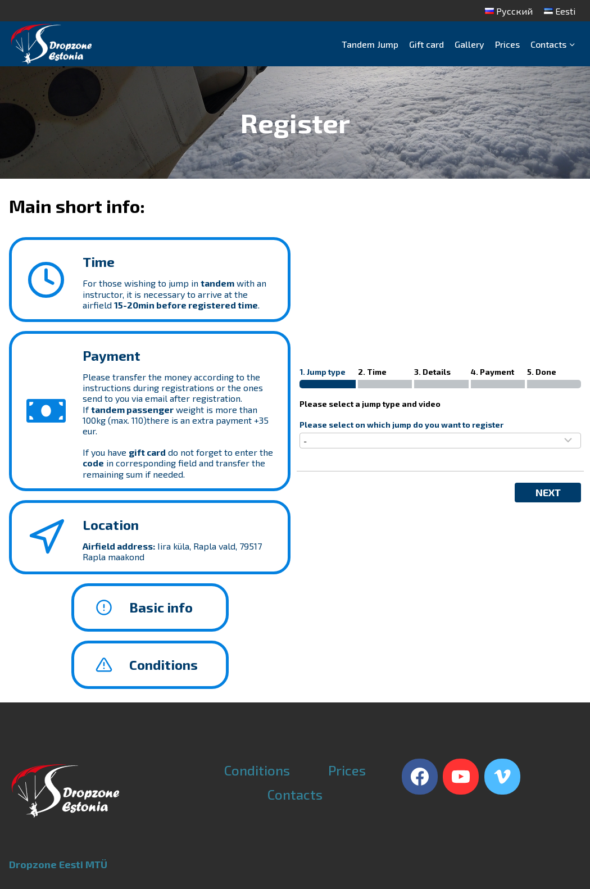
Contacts (295, 794)
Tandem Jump (370, 44)
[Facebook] (420, 777)
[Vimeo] (502, 777)
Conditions (257, 770)
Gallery (469, 44)
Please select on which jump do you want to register (401, 424)
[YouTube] (461, 777)
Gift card (426, 44)
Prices (507, 44)
